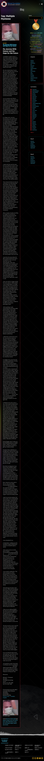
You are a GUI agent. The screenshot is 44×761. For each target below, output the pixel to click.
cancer (11, 720)
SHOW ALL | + (32, 132)
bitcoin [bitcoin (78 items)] (37, 37)
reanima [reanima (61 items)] (34, 47)
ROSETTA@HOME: (9, 752)
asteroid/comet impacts (34, 78)
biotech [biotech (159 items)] (39, 36)
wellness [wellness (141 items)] (39, 52)
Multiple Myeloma (10, 722)
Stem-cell (4, 723)
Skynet (31, 70)
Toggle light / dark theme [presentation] (42, 4)
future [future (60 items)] (39, 40)
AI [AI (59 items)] (33, 33)
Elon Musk (32, 67)
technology (8, 723)
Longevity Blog (33, 142)
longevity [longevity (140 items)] (36, 46)
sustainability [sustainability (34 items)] (35, 50)
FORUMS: (16, 752)
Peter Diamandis (33, 63)
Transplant (11, 723)
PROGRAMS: (36, 749)
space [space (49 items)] (32, 50)
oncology (15, 722)
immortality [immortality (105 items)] (34, 43)
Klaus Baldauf (34, 107)
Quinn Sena (33, 94)
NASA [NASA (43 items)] (39, 46)
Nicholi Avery (8, 719)
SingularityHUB (33, 148)
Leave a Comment (5, 725)
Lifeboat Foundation (8, 758)
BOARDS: (36, 748)
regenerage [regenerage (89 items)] (38, 47)
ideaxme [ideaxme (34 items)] (31, 43)
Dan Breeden (34, 95)
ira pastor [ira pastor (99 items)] (33, 44)
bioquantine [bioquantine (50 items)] (39, 34)
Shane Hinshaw (34, 114)
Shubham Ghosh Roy (35, 92)
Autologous (8, 720)
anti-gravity (32, 75)
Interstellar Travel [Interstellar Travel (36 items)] (40, 43)
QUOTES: (26, 752)
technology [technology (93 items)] (39, 50)
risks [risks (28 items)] (38, 49)
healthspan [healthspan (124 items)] (37, 41)
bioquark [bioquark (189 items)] (34, 36)
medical (6, 722)
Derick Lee (33, 112)
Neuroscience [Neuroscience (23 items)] (41, 46)
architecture (32, 76)
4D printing (32, 62)
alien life (32, 74)
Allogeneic (4, 720)
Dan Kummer (34, 105)
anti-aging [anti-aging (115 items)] (39, 33)
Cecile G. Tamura (34, 110)
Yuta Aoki (33, 109)
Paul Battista (34, 99)
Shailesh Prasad (34, 96)
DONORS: (26, 748)
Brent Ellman (34, 121)
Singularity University (33, 68)
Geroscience (32, 141)
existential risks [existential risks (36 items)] (32, 40)
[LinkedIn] (37, 758)
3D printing (32, 60)
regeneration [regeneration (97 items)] (33, 49)
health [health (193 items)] (33, 41)
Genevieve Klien (34, 89)
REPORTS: (16, 749)
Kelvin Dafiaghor (34, 101)
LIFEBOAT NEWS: (17, 745)
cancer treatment (15, 720)
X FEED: (6, 748)
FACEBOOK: (6, 745)
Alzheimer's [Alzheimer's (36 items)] (35, 33)
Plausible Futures (33, 146)
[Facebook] (33, 758)
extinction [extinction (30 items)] (36, 40)
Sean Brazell (34, 117)
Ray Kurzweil (32, 66)
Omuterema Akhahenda (35, 106)
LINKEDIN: (26, 745)
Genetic (4, 722)
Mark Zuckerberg (33, 71)
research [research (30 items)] (37, 49)
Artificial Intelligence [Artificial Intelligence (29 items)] (34, 34)
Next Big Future (33, 145)
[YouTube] (40, 758)
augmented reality (33, 80)
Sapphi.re (19, 758)
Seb (32, 120)
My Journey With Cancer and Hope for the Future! (10, 45)
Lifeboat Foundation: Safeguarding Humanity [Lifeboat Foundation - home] (19, 4)
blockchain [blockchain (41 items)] (40, 37)
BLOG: (16, 748)
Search (41, 18)
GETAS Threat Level (5, 741)
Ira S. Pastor (34, 128)
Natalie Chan (34, 123)
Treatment (14, 723)
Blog (22, 9)
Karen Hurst (33, 102)
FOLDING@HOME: (29, 749)
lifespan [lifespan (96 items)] (31, 46)
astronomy (32, 79)
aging (31, 72)
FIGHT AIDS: (7, 749)
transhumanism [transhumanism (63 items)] (34, 52)
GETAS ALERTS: (37, 745)
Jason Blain (33, 126)
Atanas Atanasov (34, 130)
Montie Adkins (34, 127)
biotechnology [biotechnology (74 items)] (33, 37)
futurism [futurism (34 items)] (41, 40)
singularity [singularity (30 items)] (41, 49)
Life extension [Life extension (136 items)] (38, 44)
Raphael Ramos (34, 116)
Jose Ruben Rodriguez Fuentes (36, 103)
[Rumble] (42, 758)
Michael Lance (34, 124)
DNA (31, 64)
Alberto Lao (33, 113)
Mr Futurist (32, 144)
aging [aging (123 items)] (31, 33)
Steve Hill (33, 119)
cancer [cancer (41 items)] (34, 38)
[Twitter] (35, 758)
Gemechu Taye (34, 98)
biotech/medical (13, 719)
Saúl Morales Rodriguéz (35, 91)
